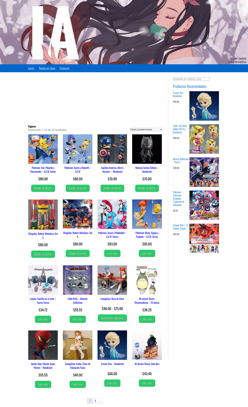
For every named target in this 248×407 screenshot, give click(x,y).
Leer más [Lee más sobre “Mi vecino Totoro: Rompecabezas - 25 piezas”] (147, 319)
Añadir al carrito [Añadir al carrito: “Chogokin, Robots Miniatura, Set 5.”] (77, 253)
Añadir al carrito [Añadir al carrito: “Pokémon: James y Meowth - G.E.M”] (77, 188)
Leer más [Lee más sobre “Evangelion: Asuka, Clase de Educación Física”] (78, 384)
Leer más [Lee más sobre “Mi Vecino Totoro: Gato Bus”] (147, 383)
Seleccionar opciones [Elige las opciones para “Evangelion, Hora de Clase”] (112, 318)
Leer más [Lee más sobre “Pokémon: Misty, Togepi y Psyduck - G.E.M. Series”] (147, 253)
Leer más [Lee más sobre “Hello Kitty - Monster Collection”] (78, 319)
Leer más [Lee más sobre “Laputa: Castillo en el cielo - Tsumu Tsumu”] (43, 319)
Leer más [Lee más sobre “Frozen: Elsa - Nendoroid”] (112, 383)
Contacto (64, 68)
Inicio (31, 68)
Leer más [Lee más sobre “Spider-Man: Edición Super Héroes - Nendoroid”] (43, 384)
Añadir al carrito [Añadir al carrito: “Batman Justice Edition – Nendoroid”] (147, 188)
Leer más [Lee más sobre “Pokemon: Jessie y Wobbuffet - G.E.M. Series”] (112, 253)
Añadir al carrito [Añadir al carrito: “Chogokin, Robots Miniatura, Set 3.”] (43, 254)
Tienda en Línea (47, 68)
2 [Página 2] (95, 401)
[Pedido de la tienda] (146, 129)
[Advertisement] (95, 98)
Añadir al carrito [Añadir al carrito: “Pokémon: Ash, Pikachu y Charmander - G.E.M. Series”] (43, 188)
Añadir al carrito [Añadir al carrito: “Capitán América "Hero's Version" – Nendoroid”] (112, 188)
